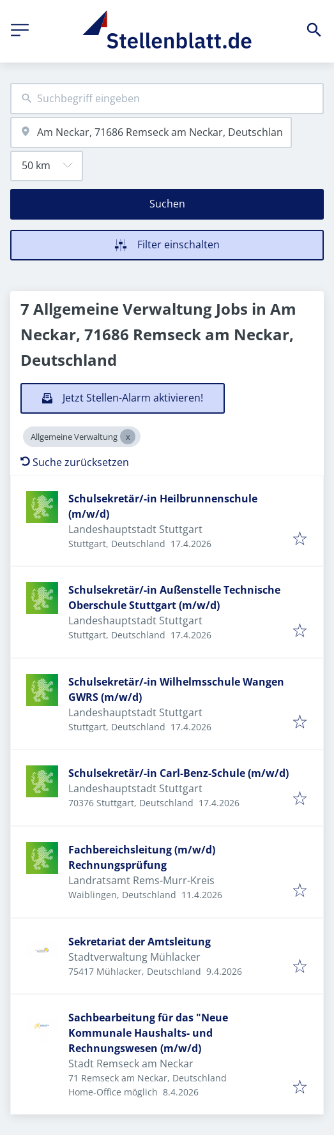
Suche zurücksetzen (74, 462)
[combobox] (167, 98)
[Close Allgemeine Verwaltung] (127, 436)
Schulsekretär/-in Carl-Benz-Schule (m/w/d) (178, 773)
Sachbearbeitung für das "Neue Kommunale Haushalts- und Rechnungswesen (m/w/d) (148, 1033)
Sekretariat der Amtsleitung (139, 942)
